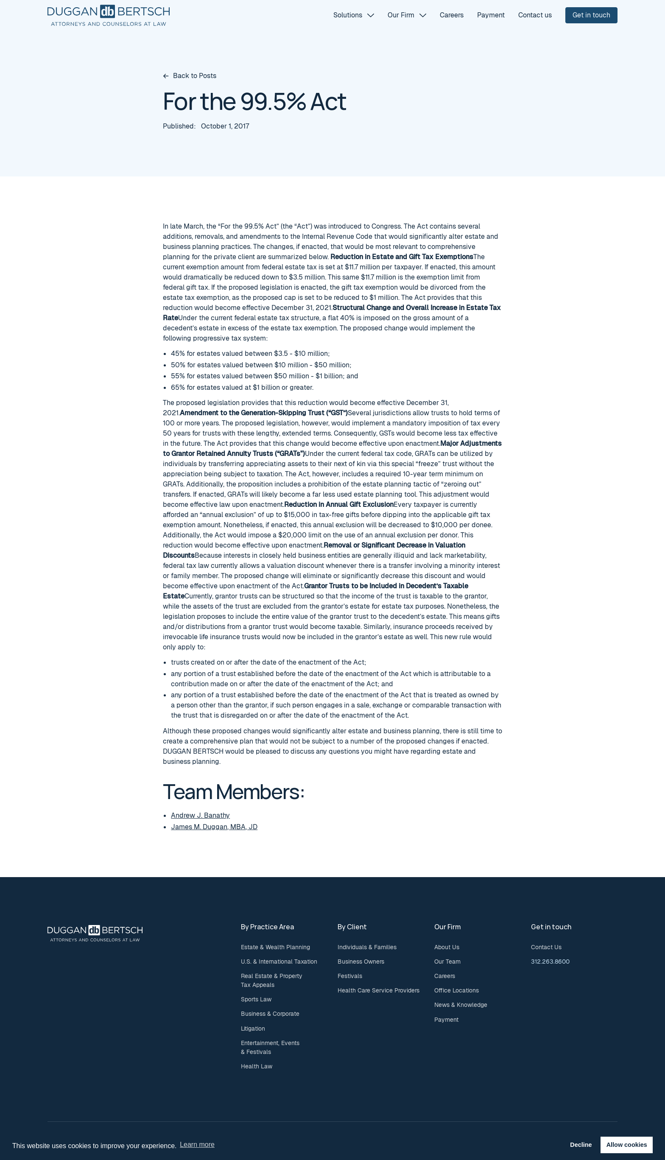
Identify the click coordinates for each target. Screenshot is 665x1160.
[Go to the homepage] (95, 933)
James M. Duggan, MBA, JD (214, 826)
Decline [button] (581, 1144)
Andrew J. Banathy (200, 815)
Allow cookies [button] (626, 1144)
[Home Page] (109, 15)
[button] (354, 15)
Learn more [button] (197, 1144)
